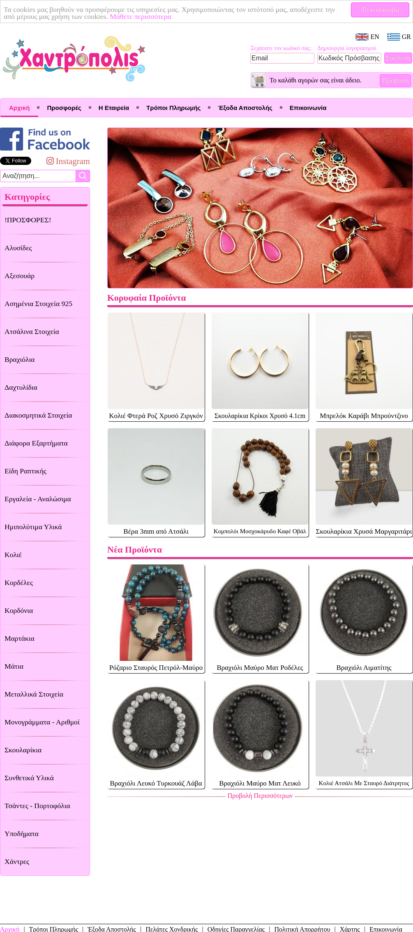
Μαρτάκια (20, 638)
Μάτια (14, 666)
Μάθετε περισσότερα (140, 16)
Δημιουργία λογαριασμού (346, 48)
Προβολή (395, 80)
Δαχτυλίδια (21, 387)
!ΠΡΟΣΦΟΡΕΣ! (28, 220)
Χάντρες (17, 861)
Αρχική (19, 107)
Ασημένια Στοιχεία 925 (38, 303)
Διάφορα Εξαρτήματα (36, 443)
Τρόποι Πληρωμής (173, 107)
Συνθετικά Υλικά (29, 778)
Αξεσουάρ (20, 276)
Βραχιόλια (20, 359)
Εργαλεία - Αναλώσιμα (38, 499)
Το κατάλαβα (380, 9)
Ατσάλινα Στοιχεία (32, 331)
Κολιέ (13, 555)
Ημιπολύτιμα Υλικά (33, 527)
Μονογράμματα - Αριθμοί (42, 722)
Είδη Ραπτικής (25, 471)
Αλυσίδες (18, 248)
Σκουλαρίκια (23, 750)
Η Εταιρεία (114, 107)
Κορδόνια (19, 610)
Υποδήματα (22, 833)
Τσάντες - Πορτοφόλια (37, 806)
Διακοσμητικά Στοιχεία (38, 415)
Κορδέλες (19, 582)
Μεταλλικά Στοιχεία (34, 694)
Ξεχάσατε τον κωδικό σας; (280, 48)
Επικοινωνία (308, 107)
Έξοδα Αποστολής (245, 107)
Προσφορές (64, 107)
